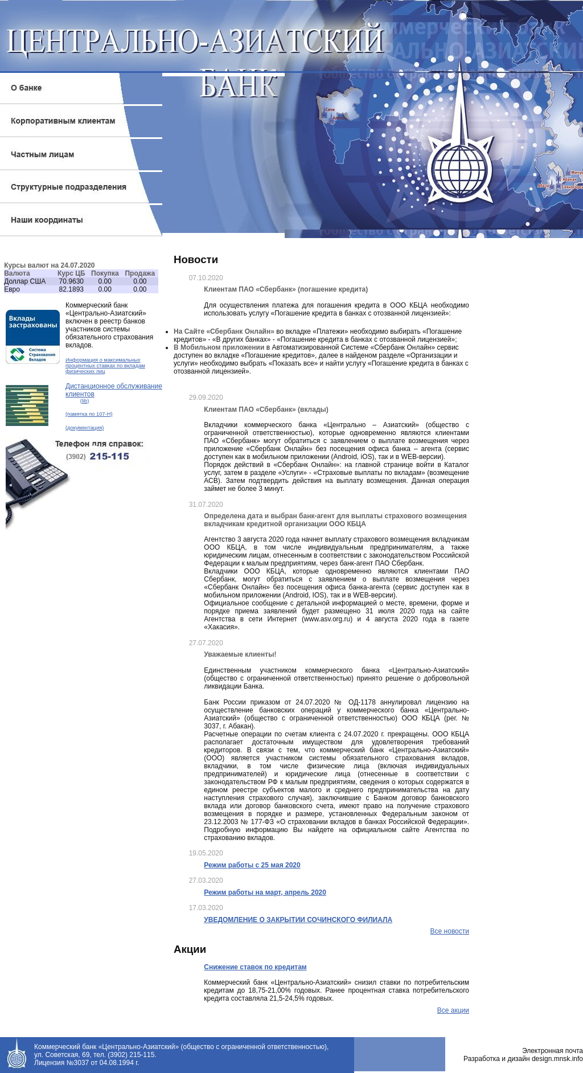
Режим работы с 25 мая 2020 (252, 865)
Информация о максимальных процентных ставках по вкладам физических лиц (105, 365)
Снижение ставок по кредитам (255, 967)
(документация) (84, 428)
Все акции (453, 1010)
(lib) (84, 401)
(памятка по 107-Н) (89, 414)
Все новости (449, 931)
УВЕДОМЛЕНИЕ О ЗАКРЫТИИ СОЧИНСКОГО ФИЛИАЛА (298, 920)
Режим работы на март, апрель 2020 (265, 892)
